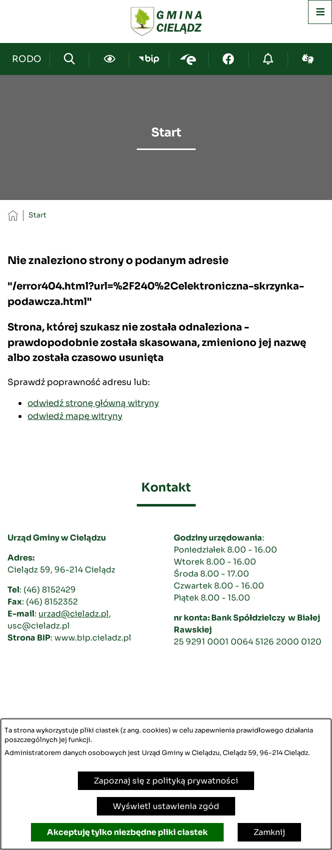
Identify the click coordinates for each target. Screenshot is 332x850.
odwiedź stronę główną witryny (93, 403)
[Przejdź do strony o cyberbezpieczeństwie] (268, 59)
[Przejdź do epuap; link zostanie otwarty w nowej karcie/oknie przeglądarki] (189, 59)
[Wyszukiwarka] (69, 59)
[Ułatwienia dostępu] (109, 59)
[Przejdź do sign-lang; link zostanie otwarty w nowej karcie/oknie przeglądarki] (308, 59)
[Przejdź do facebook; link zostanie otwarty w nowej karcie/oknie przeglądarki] (228, 59)
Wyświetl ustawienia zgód (166, 806)
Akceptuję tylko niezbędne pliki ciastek (127, 832)
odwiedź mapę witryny (74, 416)
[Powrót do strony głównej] (12, 215)
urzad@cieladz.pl (73, 613)
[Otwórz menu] (320, 12)
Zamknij (269, 832)
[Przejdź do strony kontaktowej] (26, 59)
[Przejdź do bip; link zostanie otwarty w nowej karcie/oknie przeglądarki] (149, 59)
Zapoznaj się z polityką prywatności (166, 781)
